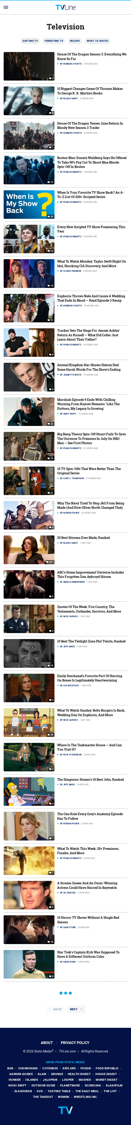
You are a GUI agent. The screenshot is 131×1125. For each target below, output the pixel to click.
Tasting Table (59, 1091)
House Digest (106, 1074)
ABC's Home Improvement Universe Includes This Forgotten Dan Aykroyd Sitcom (90, 574)
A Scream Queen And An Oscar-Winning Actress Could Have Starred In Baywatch (87, 885)
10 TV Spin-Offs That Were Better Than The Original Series (89, 471)
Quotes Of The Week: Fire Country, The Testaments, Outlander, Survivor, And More (89, 609)
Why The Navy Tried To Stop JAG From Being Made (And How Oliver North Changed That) (90, 505)
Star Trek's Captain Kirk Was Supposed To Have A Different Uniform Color (88, 954)
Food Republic (107, 1068)
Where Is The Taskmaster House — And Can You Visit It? (89, 747)
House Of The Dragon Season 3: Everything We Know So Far (91, 56)
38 (52, 734)
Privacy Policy (75, 1042)
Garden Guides (21, 1074)
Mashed (85, 1080)
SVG (40, 1091)
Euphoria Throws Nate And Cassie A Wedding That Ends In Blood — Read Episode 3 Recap (91, 298)
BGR (10, 1068)
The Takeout (43, 1097)
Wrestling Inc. (86, 1097)
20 (52, 216)
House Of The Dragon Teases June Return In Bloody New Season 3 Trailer (90, 125)
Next (74, 1009)
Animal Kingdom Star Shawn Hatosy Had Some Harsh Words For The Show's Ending (89, 367)
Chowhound (28, 1068)
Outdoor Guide (43, 1085)
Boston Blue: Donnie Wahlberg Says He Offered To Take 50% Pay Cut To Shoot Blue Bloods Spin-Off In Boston (91, 162)
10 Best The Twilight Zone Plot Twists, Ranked (91, 641)
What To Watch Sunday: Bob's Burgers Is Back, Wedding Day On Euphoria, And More (91, 712)
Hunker (15, 1080)
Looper (68, 1080)
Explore (69, 1068)
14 (52, 251)
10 (52, 458)
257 (51, 562)
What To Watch (97, 41)
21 (52, 493)
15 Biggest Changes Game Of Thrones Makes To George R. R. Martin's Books (90, 90)
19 (52, 285)
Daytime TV (30, 41)
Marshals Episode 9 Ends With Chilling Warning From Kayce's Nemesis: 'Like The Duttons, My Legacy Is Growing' (88, 404)
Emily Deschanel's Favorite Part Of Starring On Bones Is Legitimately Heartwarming (89, 678)
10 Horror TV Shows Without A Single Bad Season (88, 919)
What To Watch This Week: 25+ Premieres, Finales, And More (88, 850)
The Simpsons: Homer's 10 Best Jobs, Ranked (90, 779)
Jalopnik (50, 1080)
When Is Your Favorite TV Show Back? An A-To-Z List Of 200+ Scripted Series (90, 194)
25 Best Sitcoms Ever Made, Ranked (83, 537)
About (47, 1042)
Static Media (43, 1051)
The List (110, 1091)
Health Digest (79, 1074)
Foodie (85, 1068)
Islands (31, 1080)
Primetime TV (54, 41)
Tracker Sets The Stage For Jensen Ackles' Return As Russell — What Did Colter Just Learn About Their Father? (88, 335)
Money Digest (107, 1080)
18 (52, 942)
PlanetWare (70, 1085)
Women (63, 1097)
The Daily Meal (87, 1091)
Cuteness (50, 1068)
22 (52, 423)
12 (52, 182)
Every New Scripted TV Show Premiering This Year (91, 229)
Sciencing (93, 1085)
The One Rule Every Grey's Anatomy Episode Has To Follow (90, 816)
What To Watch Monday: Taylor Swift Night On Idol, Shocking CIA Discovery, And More (91, 263)
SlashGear (23, 1091)
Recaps (75, 41)
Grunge (57, 1074)
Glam (42, 1074)
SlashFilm (114, 1085)
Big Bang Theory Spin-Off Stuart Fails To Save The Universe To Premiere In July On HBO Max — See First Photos (91, 438)
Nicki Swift (17, 1085)
